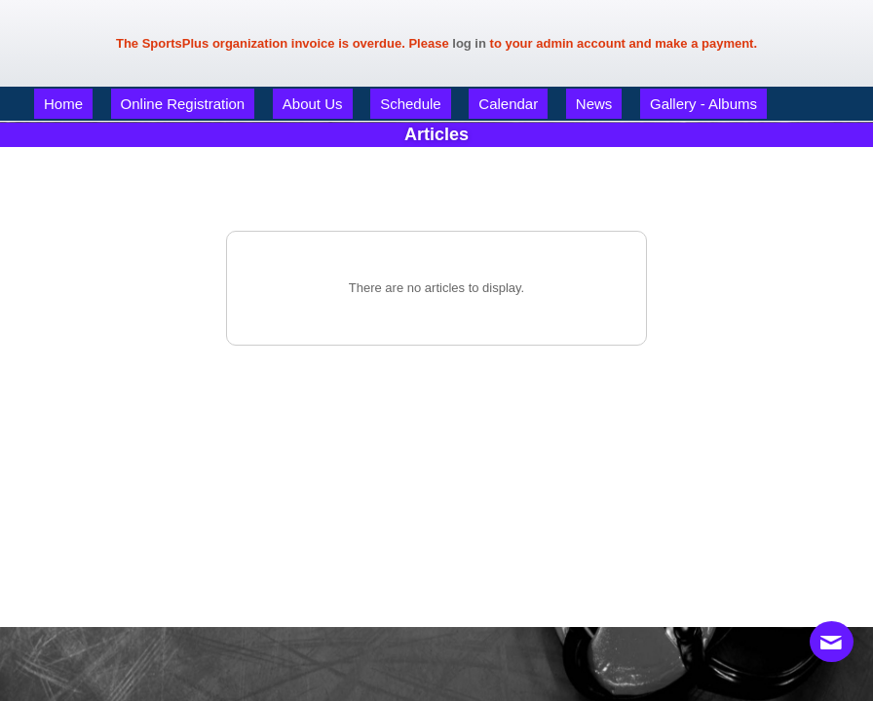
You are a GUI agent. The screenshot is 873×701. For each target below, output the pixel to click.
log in (469, 43)
